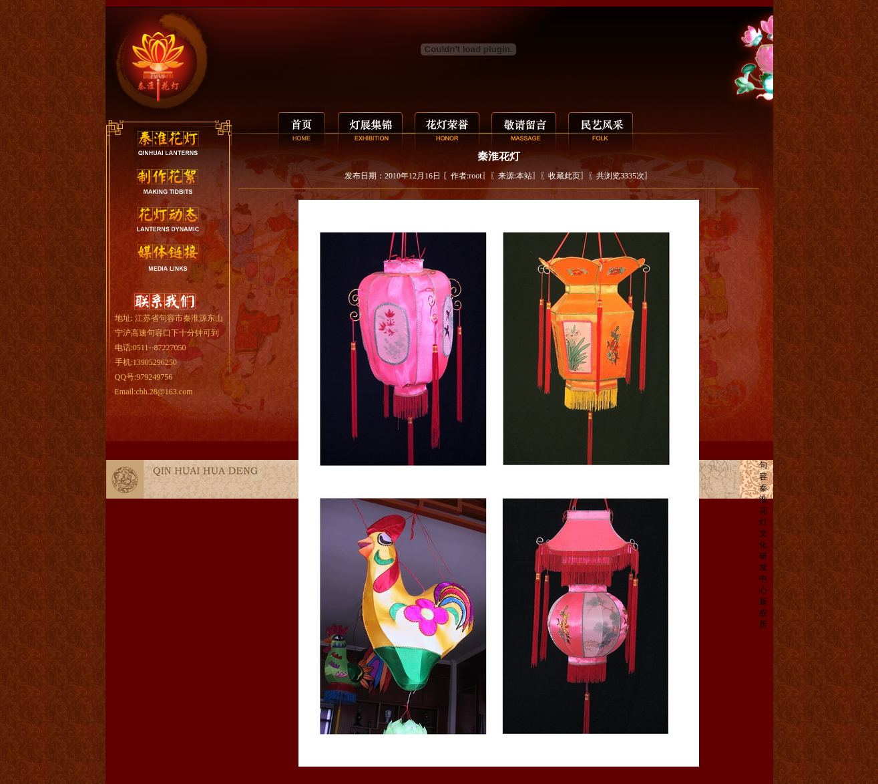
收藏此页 (564, 175)
